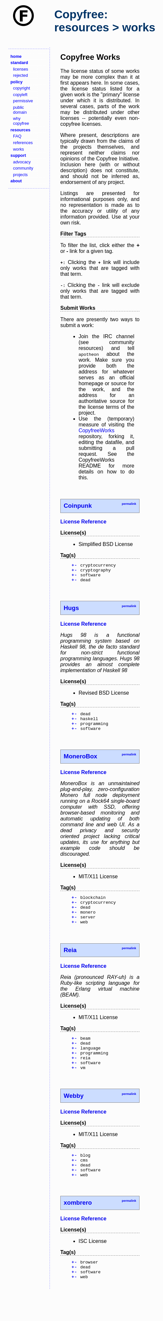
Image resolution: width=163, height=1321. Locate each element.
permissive (23, 100)
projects (20, 174)
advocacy (22, 161)
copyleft (20, 94)
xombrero (78, 1228)
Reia (70, 963)
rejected (20, 75)
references (23, 142)
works (18, 149)
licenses (20, 69)
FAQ (17, 136)
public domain (20, 110)
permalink (129, 503)
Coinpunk (78, 505)
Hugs (71, 611)
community (23, 168)
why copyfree (21, 121)
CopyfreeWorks (96, 430)
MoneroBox (80, 764)
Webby (73, 1116)
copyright (21, 88)
